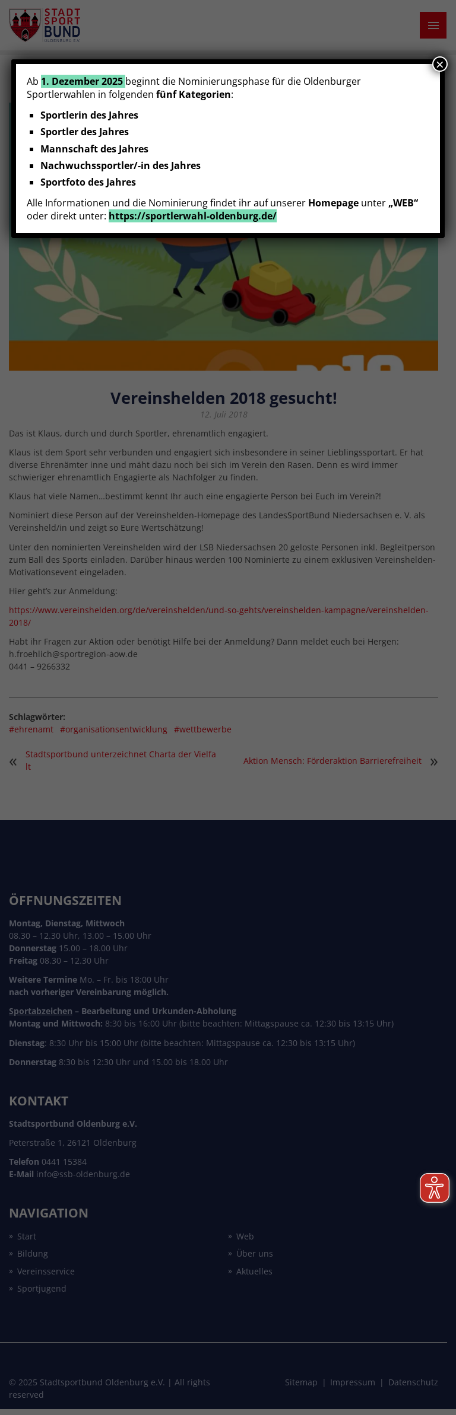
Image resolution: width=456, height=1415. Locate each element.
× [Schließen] (440, 64)
